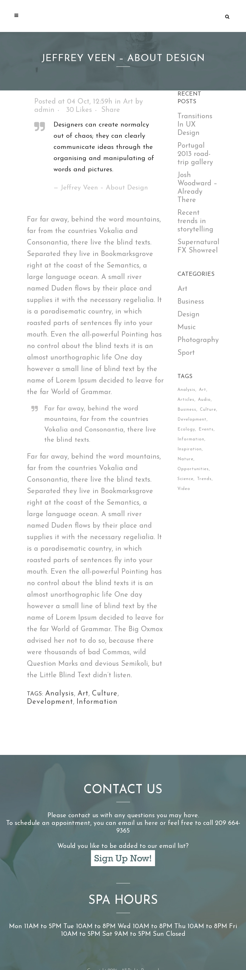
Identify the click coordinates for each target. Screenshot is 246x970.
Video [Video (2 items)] (183, 489)
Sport (186, 353)
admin (44, 110)
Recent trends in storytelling (195, 221)
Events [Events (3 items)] (206, 429)
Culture (105, 693)
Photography (198, 340)
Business (190, 302)
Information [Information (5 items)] (190, 439)
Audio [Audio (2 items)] (204, 400)
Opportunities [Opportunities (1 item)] (193, 469)
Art (128, 101)
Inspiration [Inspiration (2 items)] (189, 449)
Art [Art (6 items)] (202, 390)
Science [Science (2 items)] (185, 479)
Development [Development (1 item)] (192, 419)
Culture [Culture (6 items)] (208, 409)
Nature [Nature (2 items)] (185, 459)
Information (97, 702)
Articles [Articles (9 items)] (185, 400)
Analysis (59, 693)
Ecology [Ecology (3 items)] (186, 429)
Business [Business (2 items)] (186, 409)
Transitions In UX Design (194, 125)
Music (186, 327)
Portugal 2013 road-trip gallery (195, 154)
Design (188, 314)
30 (79, 110)
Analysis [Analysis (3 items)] (186, 390)
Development (50, 702)
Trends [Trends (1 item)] (204, 479)
